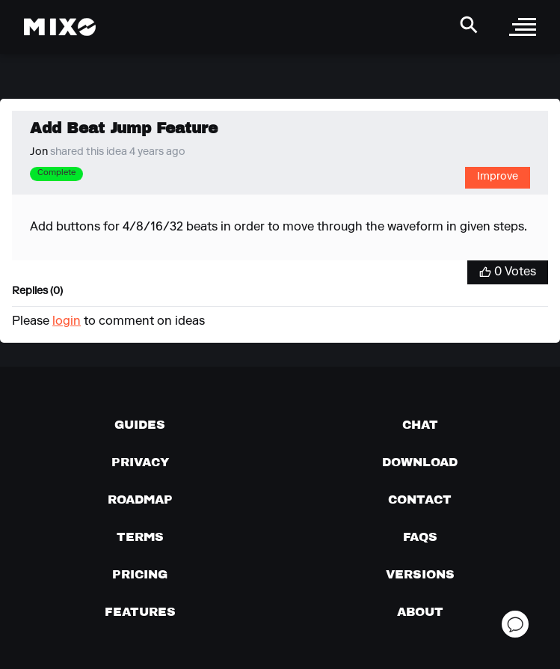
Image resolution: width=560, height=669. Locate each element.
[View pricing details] (139, 574)
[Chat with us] (420, 424)
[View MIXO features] (140, 611)
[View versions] (420, 574)
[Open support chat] (515, 624)
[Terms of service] (140, 536)
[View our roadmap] (140, 499)
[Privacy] (140, 461)
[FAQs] (420, 536)
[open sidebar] (522, 27)
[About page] (420, 611)
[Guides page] (139, 424)
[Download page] (420, 461)
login (66, 322)
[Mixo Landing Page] (60, 27)
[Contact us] (420, 499)
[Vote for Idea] (507, 272)
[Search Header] (468, 24)
